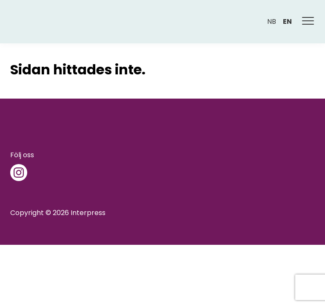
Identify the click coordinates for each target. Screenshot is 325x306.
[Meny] (308, 21)
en (287, 21)
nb (271, 21)
